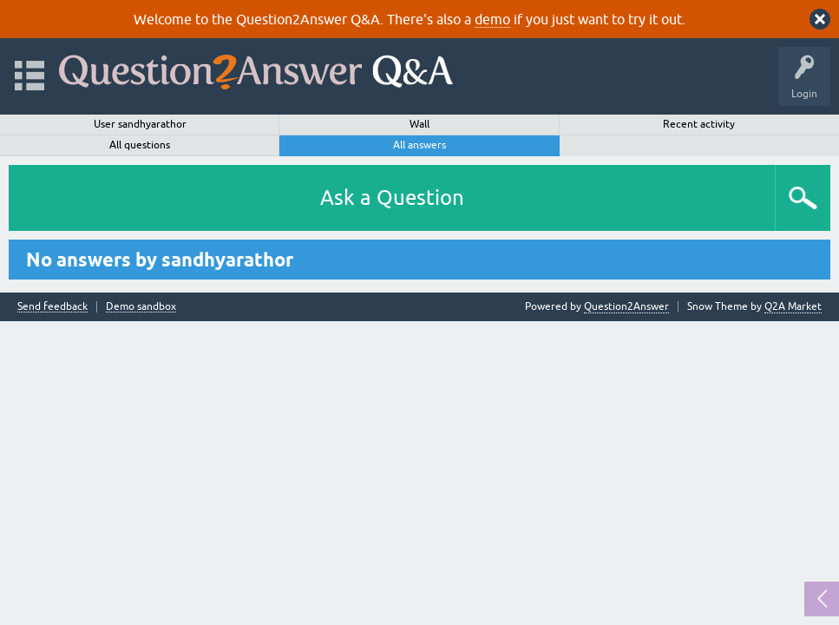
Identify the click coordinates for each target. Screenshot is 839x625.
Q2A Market (793, 306)
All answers (419, 145)
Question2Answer (626, 306)
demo (492, 19)
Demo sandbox (141, 306)
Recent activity (699, 124)
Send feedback (52, 306)
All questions (139, 145)
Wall (419, 124)
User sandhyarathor (140, 124)
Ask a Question (392, 197)
